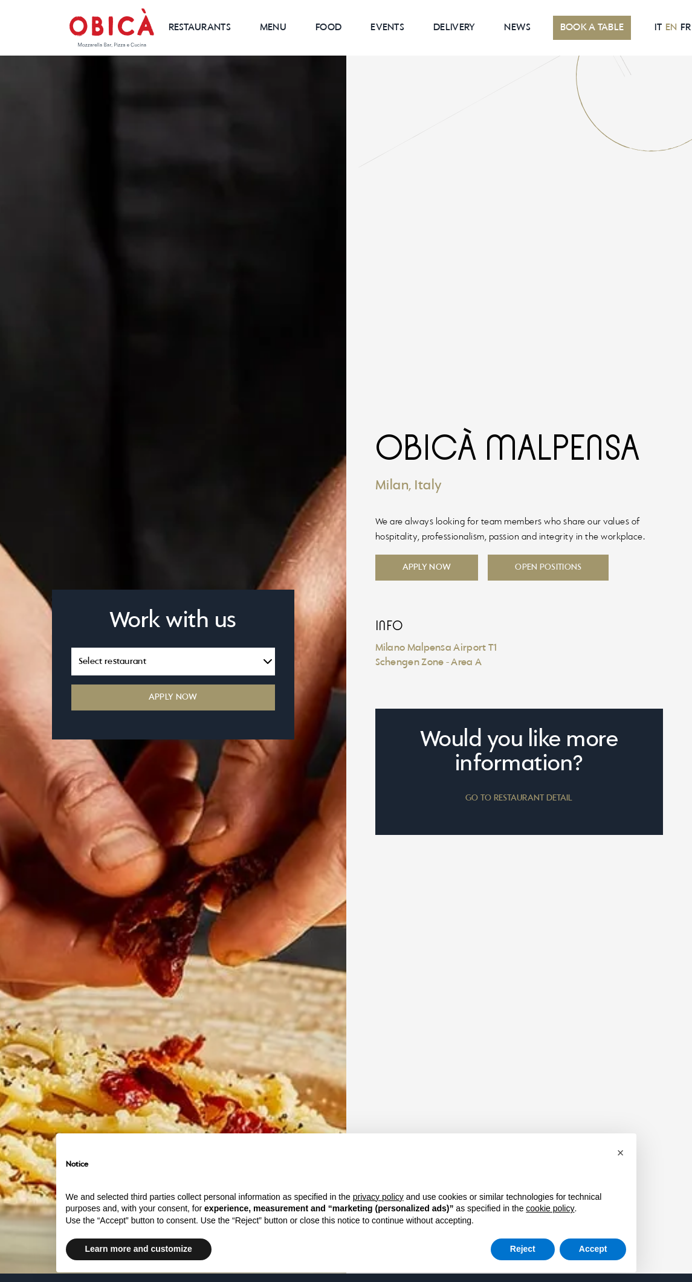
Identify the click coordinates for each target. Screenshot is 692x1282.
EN (671, 27)
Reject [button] (522, 1249)
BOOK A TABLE (592, 27)
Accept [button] (593, 1249)
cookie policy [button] (550, 1208)
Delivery (454, 27)
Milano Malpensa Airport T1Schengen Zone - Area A (436, 655)
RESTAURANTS (200, 27)
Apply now (427, 567)
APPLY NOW (173, 697)
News (517, 27)
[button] (620, 1152)
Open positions (548, 567)
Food (328, 27)
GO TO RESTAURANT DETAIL (519, 798)
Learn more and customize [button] (138, 1249)
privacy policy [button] (378, 1197)
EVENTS (387, 27)
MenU (273, 27)
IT (658, 27)
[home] (112, 27)
